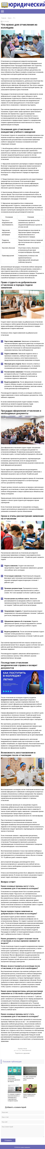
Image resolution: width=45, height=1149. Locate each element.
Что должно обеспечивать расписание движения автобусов (14, 1079)
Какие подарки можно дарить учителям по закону (29, 1096)
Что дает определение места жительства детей (29, 1078)
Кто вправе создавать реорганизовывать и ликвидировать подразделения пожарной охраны (14, 1097)
